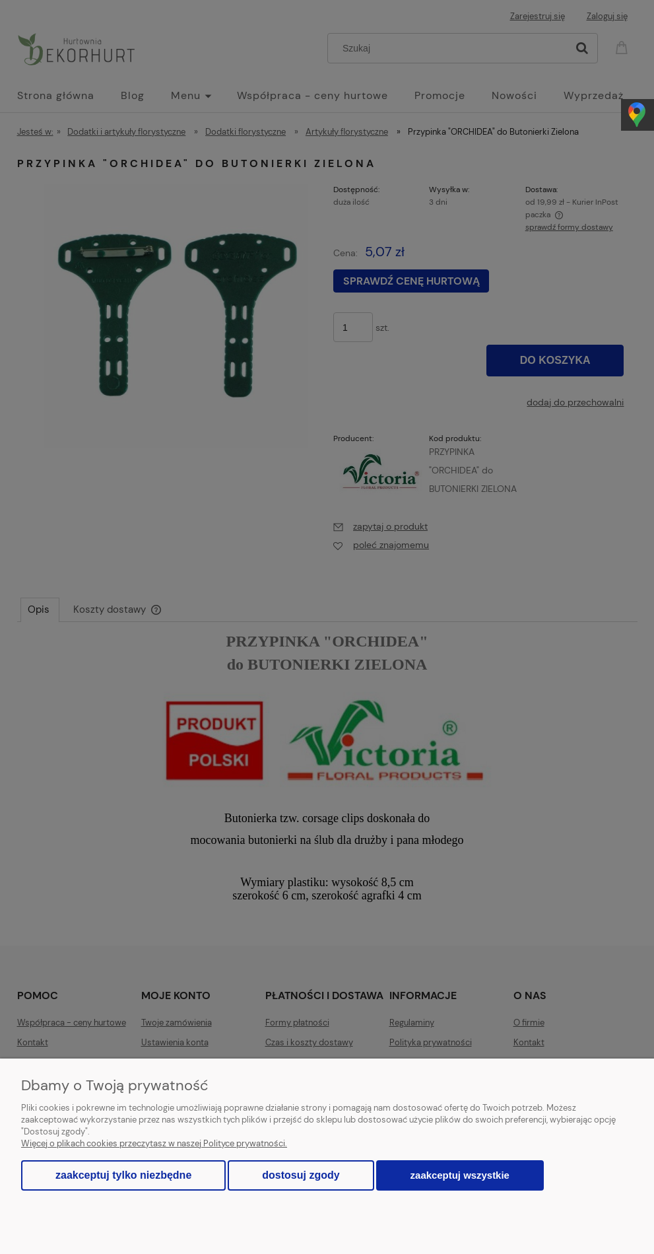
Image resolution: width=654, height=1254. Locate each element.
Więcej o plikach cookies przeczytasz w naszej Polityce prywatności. (154, 1143)
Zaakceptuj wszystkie (459, 1175)
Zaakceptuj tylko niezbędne (123, 1175)
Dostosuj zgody (300, 1175)
